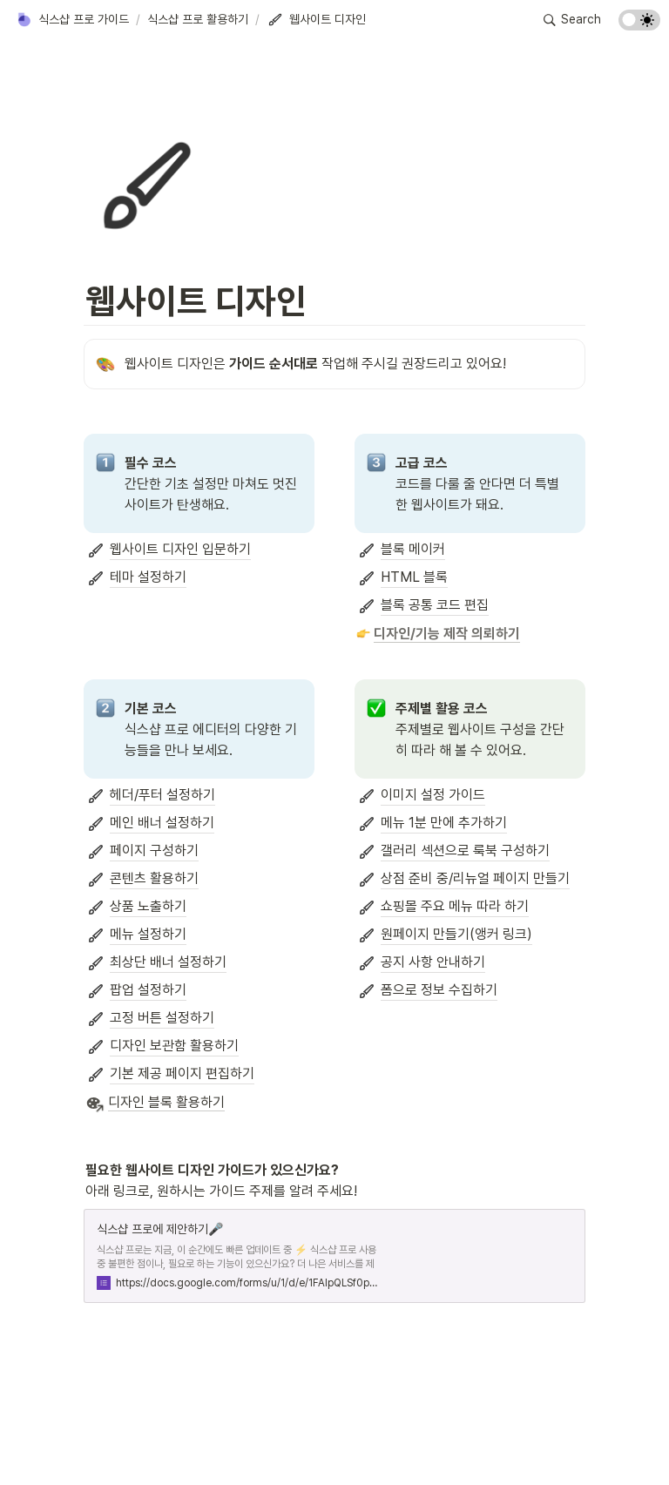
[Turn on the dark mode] (639, 25)
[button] (72, 20)
